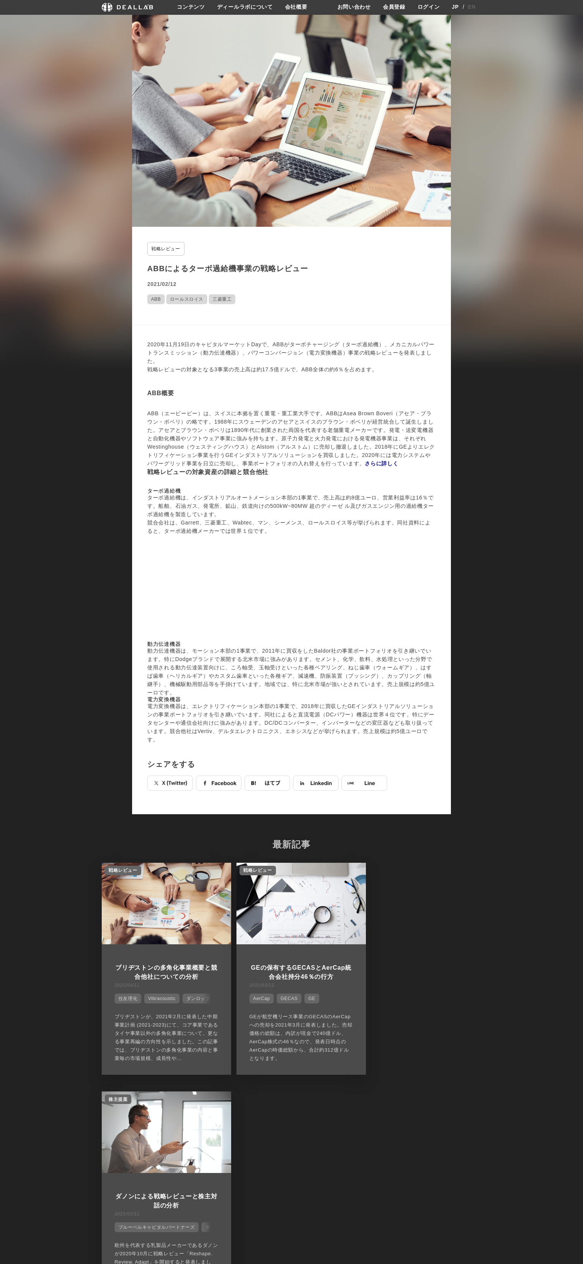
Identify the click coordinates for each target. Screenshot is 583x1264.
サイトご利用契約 (371, 1144)
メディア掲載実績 (314, 1171)
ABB (156, 299)
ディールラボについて (245, 7)
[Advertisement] (291, 588)
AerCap (254, 997)
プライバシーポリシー (379, 1157)
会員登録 (394, 7)
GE (304, 997)
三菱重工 (222, 299)
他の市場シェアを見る (292, 1106)
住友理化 (127, 997)
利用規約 (364, 1171)
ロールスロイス (186, 299)
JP (455, 7)
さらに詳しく (381, 463)
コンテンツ (191, 7)
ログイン (429, 7)
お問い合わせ (354, 7)
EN (472, 7)
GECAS (281, 997)
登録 (420, 1144)
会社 (299, 1144)
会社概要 (296, 7)
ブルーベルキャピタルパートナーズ (412, 997)
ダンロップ (198, 997)
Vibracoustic (161, 997)
